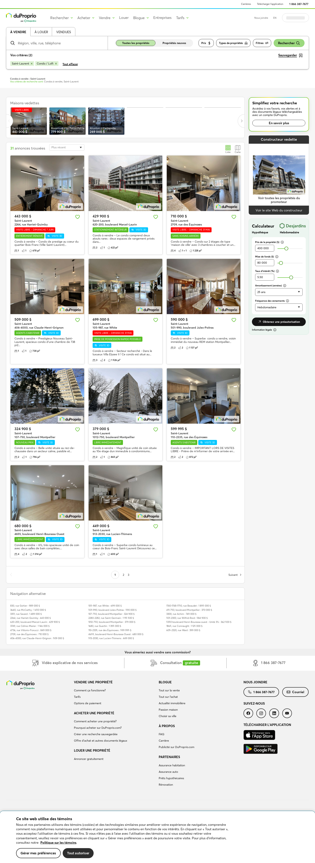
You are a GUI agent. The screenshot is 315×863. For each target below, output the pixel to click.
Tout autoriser (78, 853)
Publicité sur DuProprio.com (176, 747)
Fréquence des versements (272, 300)
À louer (41, 32)
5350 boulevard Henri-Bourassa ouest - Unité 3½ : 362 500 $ (198, 621)
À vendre (18, 32)
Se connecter (295, 18)
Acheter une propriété (94, 713)
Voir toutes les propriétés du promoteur (279, 200)
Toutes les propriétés (135, 43)
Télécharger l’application (270, 3)
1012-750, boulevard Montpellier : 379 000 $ (111, 621)
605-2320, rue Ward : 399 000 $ (183, 630)
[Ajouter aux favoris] (77, 217)
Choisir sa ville (167, 716)
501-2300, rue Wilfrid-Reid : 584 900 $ (187, 617)
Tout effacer (70, 64)
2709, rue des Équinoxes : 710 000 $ (29, 634)
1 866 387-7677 (298, 4)
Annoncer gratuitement (88, 759)
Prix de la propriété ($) (269, 242)
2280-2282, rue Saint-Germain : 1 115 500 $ (111, 617)
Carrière (164, 740)
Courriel (295, 692)
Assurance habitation (172, 765)
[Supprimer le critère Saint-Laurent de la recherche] (22, 63)
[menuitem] (114, 693)
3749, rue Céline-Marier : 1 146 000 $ (30, 625)
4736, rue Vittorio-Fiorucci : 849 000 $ (30, 630)
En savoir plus (279, 123)
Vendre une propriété (93, 682)
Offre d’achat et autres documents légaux (100, 740)
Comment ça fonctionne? (90, 690)
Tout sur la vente (169, 690)
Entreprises (162, 17)
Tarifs (77, 697)
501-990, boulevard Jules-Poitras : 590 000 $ (112, 609)
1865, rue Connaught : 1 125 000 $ (184, 625)
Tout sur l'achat (168, 697)
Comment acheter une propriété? (95, 721)
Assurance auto (168, 772)
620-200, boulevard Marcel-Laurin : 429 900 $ (35, 621)
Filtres (262, 43)
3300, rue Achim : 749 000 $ (181, 613)
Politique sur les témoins (58, 842)
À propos (167, 726)
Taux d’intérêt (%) (267, 271)
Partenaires (169, 757)
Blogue (165, 682)
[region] (157, 837)
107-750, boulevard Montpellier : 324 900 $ (111, 613)
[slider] (286, 248)
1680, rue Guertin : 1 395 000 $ (104, 625)
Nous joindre (261, 17)
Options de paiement (87, 703)
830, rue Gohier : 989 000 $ (25, 605)
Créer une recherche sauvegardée (96, 734)
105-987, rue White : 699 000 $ (105, 605)
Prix (206, 43)
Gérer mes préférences (38, 853)
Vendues (63, 32)
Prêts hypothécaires (171, 778)
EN (274, 17)
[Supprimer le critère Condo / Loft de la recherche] (46, 63)
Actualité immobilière (172, 703)
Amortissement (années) (270, 285)
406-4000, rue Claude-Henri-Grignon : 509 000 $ (37, 638)
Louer (124, 17)
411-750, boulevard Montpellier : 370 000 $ (189, 609)
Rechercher (289, 43)
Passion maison (168, 709)
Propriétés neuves (174, 43)
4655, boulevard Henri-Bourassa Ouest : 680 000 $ (115, 634)
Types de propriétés (233, 43)
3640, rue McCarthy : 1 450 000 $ (28, 609)
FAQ (161, 734)
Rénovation (166, 784)
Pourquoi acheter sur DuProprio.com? (98, 728)
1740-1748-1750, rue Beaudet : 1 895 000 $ (188, 605)
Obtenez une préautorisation (279, 322)
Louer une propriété (92, 750)
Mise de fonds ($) (266, 256)
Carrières (246, 3)
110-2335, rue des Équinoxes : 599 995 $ (109, 630)
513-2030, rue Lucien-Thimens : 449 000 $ (111, 638)
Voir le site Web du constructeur (279, 210)
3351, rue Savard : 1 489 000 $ (26, 613)
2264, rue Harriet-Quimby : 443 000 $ (30, 617)
